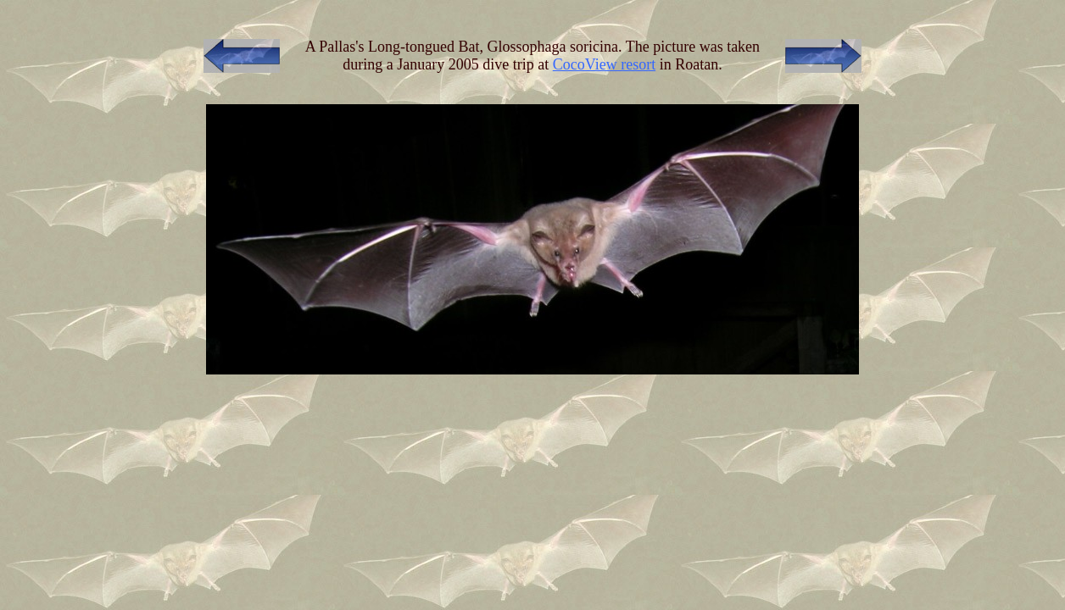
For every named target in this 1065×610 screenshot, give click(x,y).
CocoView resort (604, 64)
